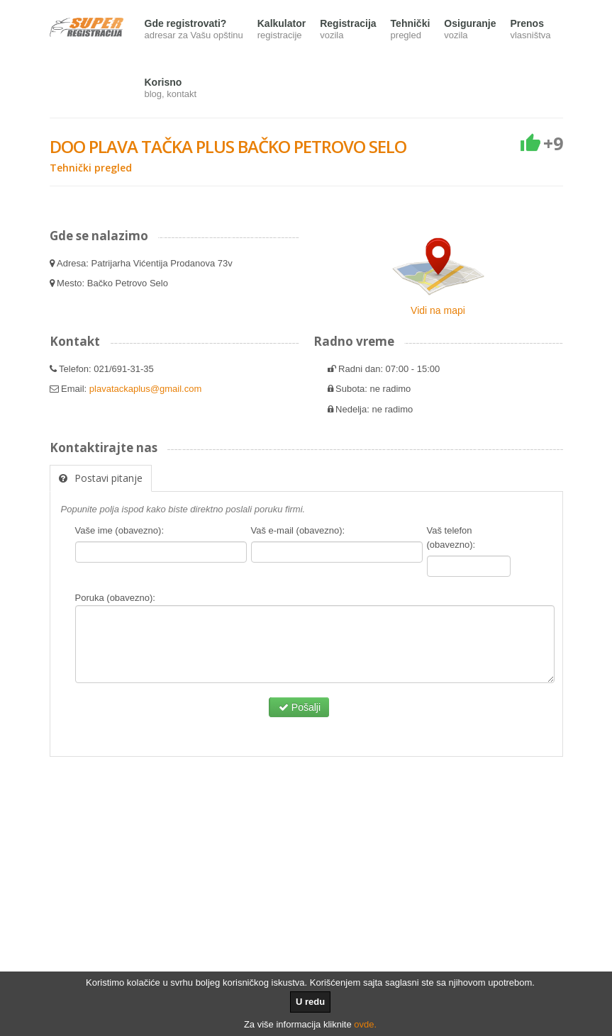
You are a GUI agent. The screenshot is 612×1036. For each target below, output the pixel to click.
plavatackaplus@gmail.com (145, 388)
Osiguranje (470, 30)
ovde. (365, 1024)
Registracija (348, 30)
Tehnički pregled (91, 167)
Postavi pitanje (101, 478)
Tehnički (410, 30)
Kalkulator (281, 30)
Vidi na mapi (438, 310)
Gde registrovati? (194, 30)
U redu (310, 1001)
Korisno (171, 89)
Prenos (530, 30)
